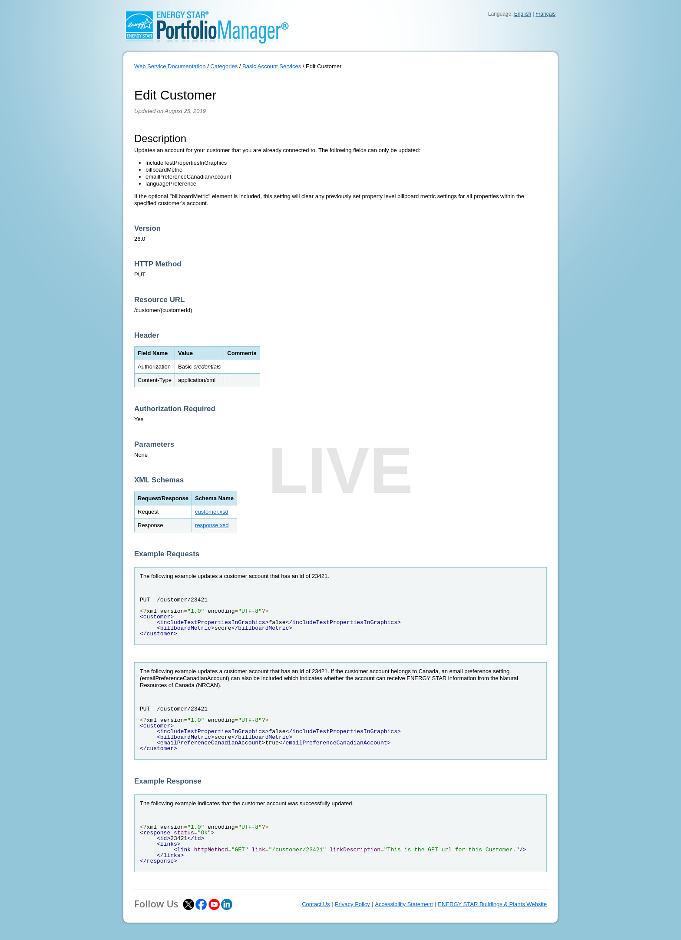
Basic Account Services (271, 66)
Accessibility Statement (404, 904)
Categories (224, 66)
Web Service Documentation (170, 66)
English (522, 14)
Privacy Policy (352, 904)
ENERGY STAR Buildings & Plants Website (492, 904)
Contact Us (316, 904)
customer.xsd (211, 511)
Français (545, 14)
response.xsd (211, 525)
